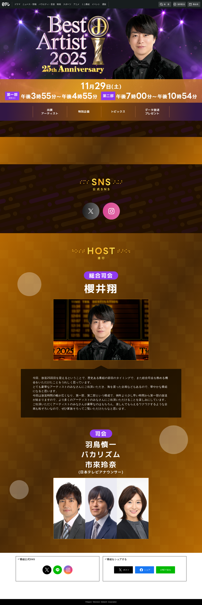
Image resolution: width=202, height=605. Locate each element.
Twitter (47, 569)
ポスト (123, 570)
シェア (144, 570)
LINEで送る (165, 570)
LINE (57, 569)
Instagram (111, 211)
